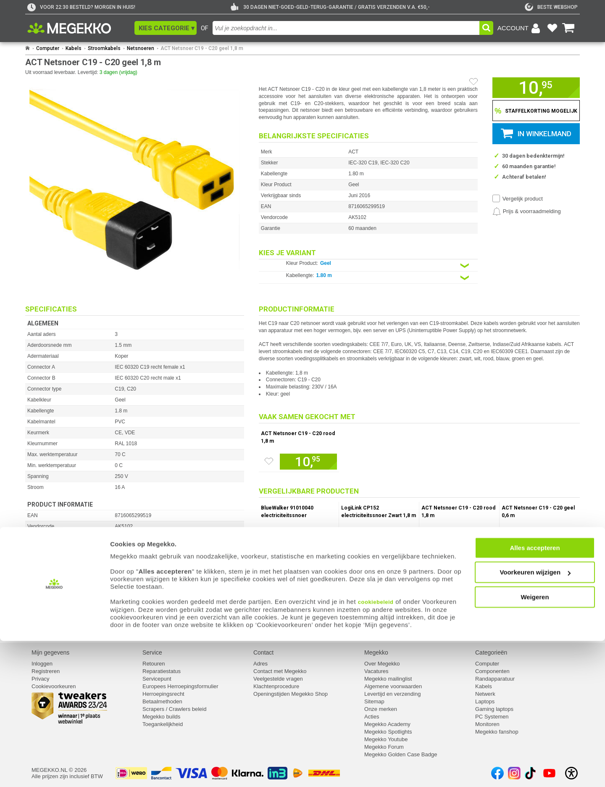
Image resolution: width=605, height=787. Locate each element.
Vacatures (376, 671)
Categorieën (491, 652)
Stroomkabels (104, 48)
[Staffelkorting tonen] (536, 110)
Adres (260, 663)
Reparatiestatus (161, 671)
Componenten (492, 671)
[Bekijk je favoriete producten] (552, 28)
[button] (165, 28)
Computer (47, 48)
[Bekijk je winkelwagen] (568, 28)
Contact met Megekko (279, 671)
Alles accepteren (535, 693)
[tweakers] (551, 7)
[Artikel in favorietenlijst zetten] (473, 81)
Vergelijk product (522, 198)
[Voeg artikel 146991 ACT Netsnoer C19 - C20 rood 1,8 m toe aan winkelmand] (308, 462)
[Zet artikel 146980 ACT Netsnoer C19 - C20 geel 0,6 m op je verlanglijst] (510, 545)
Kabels (74, 48)
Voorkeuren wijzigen (535, 718)
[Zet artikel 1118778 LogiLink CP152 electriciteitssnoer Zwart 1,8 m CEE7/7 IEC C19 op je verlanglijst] (349, 545)
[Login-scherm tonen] (520, 28)
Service (152, 652)
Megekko (376, 652)
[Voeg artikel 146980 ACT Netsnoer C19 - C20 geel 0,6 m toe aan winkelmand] (549, 536)
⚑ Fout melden (44, 587)
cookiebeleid (376, 748)
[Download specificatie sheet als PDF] (134, 625)
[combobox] (346, 28)
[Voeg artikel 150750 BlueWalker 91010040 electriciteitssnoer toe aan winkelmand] (308, 536)
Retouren (153, 663)
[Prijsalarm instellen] (526, 211)
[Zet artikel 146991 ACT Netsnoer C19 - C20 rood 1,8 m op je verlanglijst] (269, 461)
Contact (263, 652)
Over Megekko (382, 663)
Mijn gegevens (50, 652)
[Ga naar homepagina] (78, 28)
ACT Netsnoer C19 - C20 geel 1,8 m (201, 48)
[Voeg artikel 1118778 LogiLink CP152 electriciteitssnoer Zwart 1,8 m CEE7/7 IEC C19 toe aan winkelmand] (388, 536)
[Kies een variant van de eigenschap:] (368, 265)
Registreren (46, 671)
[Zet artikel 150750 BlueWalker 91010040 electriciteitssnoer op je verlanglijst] (269, 545)
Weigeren (535, 742)
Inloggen (42, 663)
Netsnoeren (140, 48)
